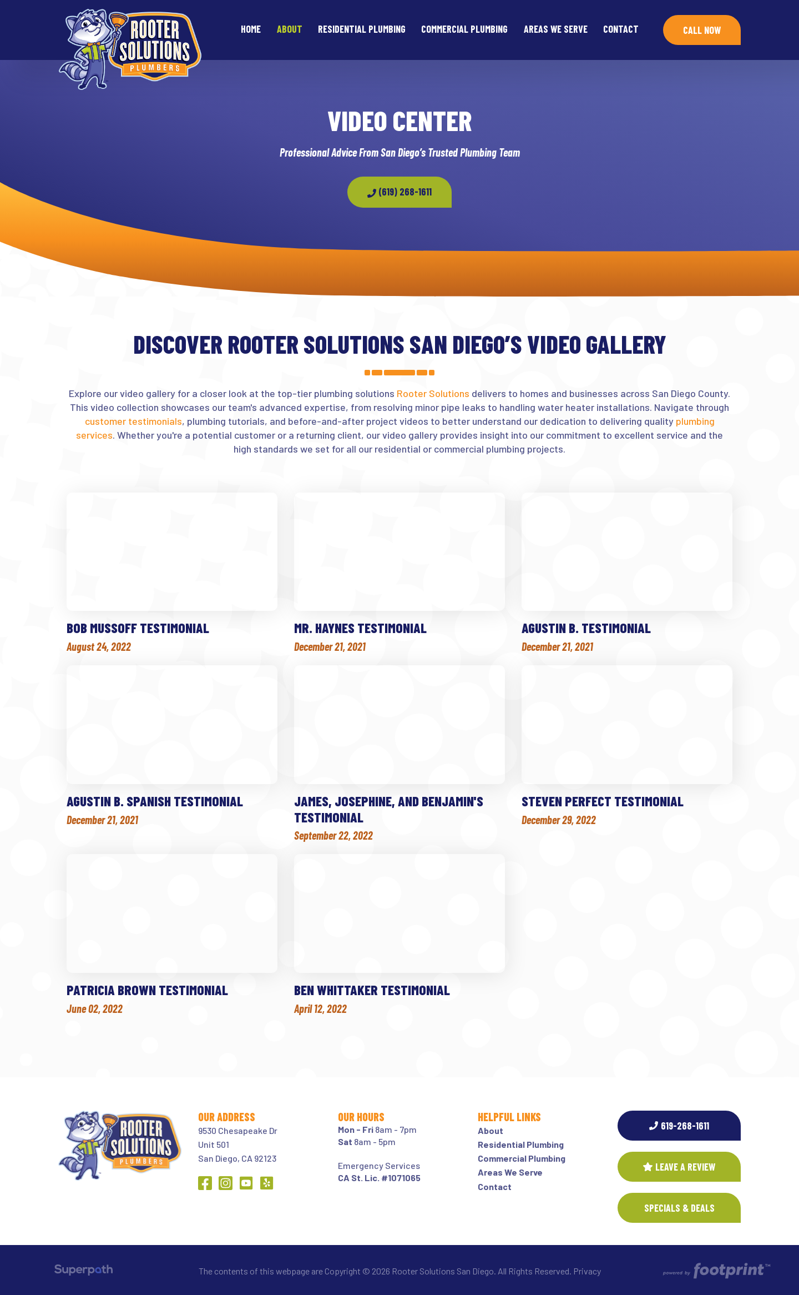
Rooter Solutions (433, 393)
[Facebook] (205, 1183)
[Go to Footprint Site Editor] (716, 1271)
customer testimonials (133, 421)
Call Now (702, 30)
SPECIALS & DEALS (679, 1208)
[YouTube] (246, 1183)
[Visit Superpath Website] (83, 1271)
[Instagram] (225, 1183)
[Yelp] (266, 1183)
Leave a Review (679, 1167)
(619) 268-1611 (399, 191)
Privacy (587, 1271)
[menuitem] (251, 30)
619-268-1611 (679, 1126)
